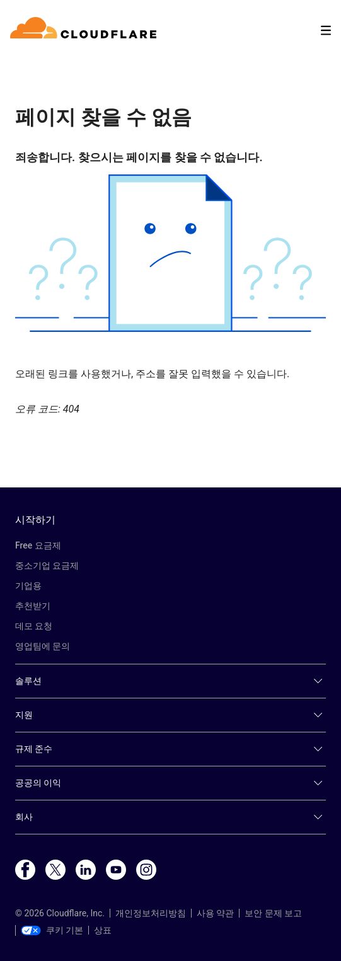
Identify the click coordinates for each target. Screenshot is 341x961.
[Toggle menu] (326, 30)
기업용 (28, 586)
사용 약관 (215, 913)
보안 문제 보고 (273, 913)
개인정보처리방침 (150, 913)
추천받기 (32, 606)
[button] (170, 253)
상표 (103, 930)
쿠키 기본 (52, 930)
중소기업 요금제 (47, 565)
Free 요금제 (38, 545)
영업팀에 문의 (42, 646)
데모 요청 (33, 626)
